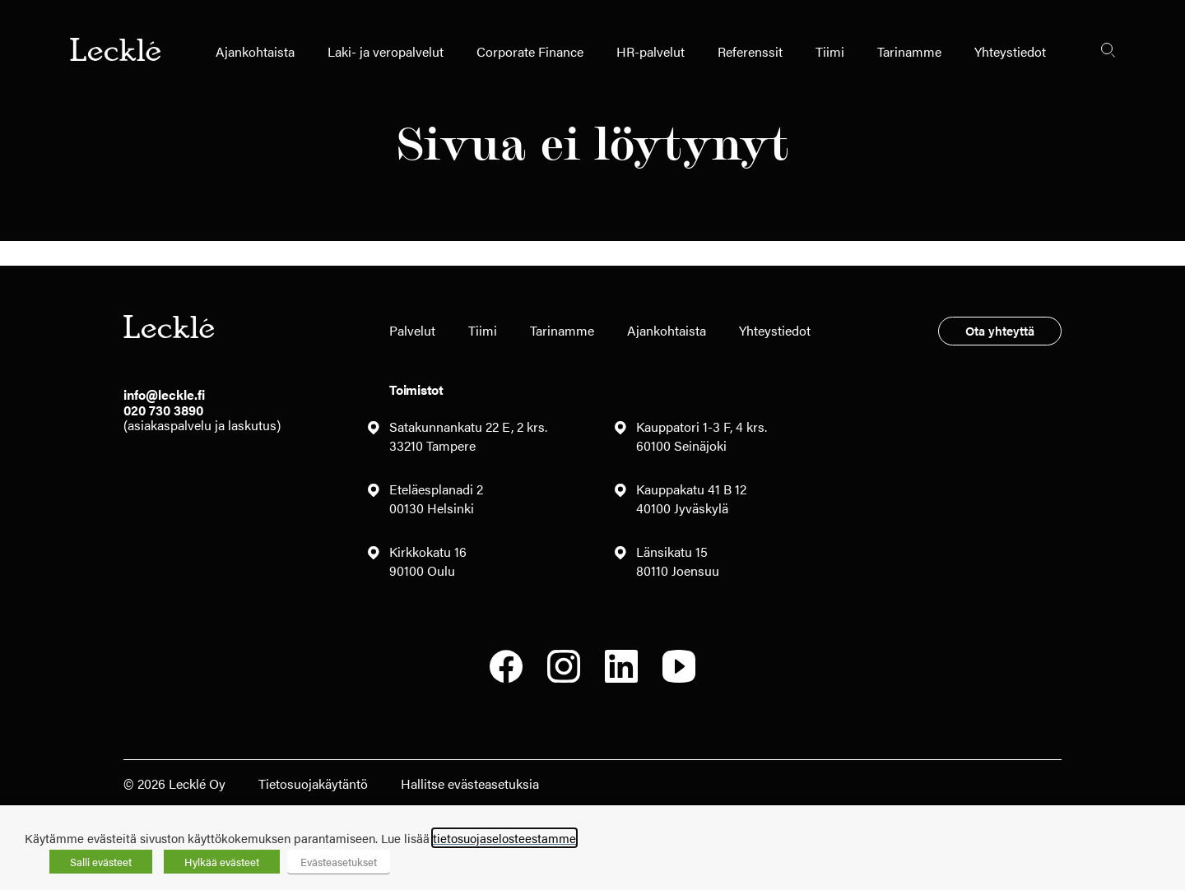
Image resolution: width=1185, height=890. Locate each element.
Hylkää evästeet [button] (221, 861)
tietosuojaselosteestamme (504, 837)
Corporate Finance (529, 51)
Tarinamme (909, 51)
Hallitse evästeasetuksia (470, 783)
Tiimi (830, 51)
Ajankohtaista (255, 51)
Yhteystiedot (1010, 51)
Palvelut (412, 330)
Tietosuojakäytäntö (313, 783)
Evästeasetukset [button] (338, 861)
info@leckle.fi (164, 394)
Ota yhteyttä (999, 330)
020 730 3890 (163, 410)
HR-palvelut (650, 51)
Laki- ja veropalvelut (386, 51)
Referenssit (750, 51)
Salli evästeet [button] (101, 861)
